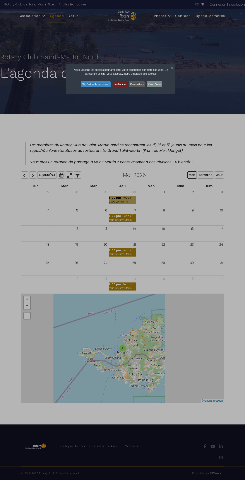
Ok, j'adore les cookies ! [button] (93, 84)
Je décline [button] (119, 84)
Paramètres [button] (138, 84)
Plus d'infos (158, 84)
